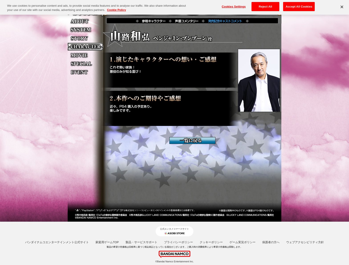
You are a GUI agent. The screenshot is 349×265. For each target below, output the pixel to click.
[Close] (342, 5)
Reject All (265, 4)
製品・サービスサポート (141, 242)
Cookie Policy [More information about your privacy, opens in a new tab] (116, 8)
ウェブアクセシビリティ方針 (305, 242)
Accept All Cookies (299, 4)
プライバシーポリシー (178, 242)
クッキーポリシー (211, 242)
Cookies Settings (234, 4)
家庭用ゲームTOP (107, 242)
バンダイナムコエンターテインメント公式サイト (57, 242)
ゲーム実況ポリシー (242, 242)
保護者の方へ (271, 242)
